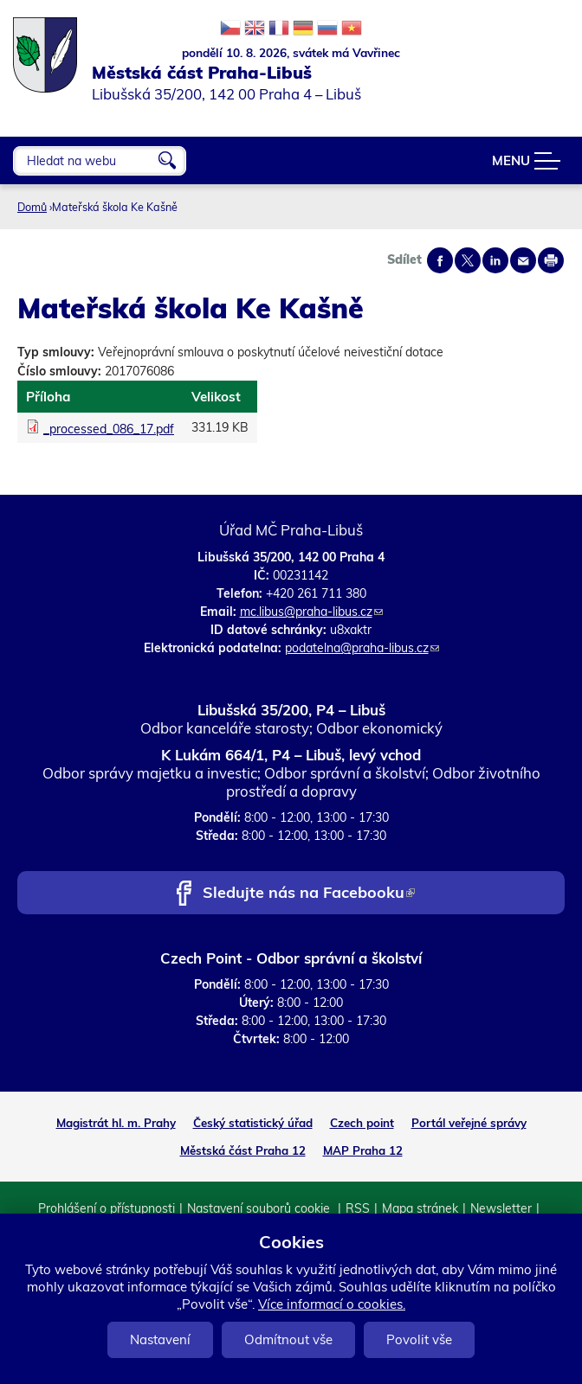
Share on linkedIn (495, 260)
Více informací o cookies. (331, 1304)
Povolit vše (419, 1339)
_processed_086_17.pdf (108, 429)
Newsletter (501, 1208)
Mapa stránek (420, 1208)
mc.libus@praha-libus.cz (311, 611)
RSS (358, 1208)
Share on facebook (440, 260)
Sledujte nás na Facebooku (309, 894)
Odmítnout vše (288, 1339)
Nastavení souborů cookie (260, 1208)
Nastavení (160, 1339)
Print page (551, 260)
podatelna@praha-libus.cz (362, 648)
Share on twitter (468, 260)
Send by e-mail (523, 260)
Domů (32, 207)
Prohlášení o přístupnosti (106, 1208)
